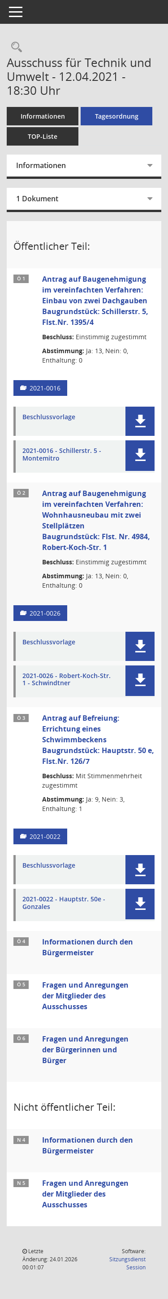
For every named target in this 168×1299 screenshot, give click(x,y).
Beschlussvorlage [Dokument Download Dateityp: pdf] (48, 417)
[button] (140, 421)
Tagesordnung (116, 116)
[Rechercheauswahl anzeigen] (14, 47)
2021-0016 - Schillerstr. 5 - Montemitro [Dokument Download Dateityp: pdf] (61, 454)
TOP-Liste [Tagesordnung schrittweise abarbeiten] (42, 136)
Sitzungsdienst (127, 1263)
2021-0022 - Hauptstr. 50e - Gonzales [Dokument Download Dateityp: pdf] (63, 903)
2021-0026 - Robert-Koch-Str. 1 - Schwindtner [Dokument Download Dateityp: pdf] (66, 679)
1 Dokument (37, 199)
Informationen (43, 116)
